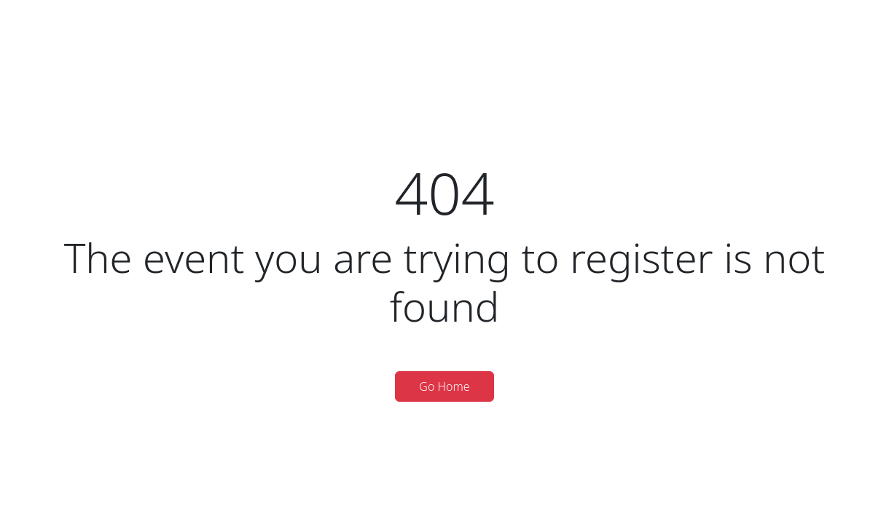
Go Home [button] (444, 386)
